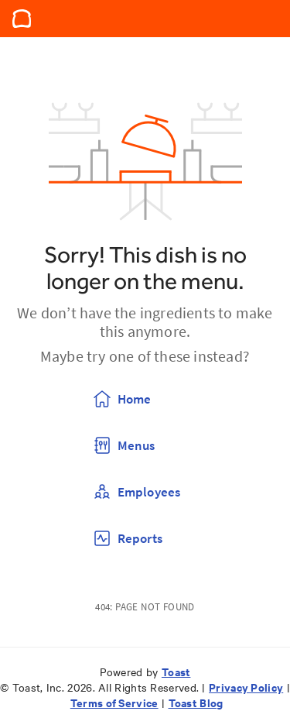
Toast (176, 671)
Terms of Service (114, 702)
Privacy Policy (246, 686)
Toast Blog (196, 702)
